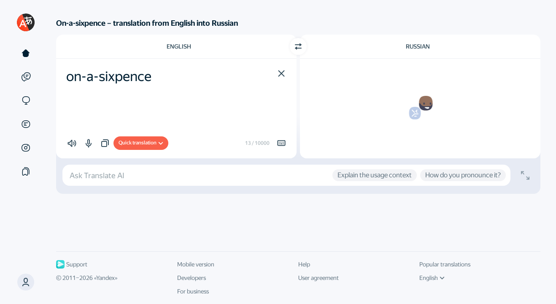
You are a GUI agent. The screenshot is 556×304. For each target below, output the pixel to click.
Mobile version (195, 264)
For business (193, 291)
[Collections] (25, 171)
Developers (191, 277)
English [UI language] (432, 277)
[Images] (25, 147)
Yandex (105, 277)
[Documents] (25, 124)
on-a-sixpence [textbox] (108, 76)
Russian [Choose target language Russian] (418, 46)
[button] (25, 282)
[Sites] (25, 100)
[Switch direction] (298, 46)
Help (304, 264)
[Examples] (25, 76)
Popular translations (444, 264)
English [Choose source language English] (179, 46)
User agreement (318, 277)
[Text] (25, 53)
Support (71, 264)
